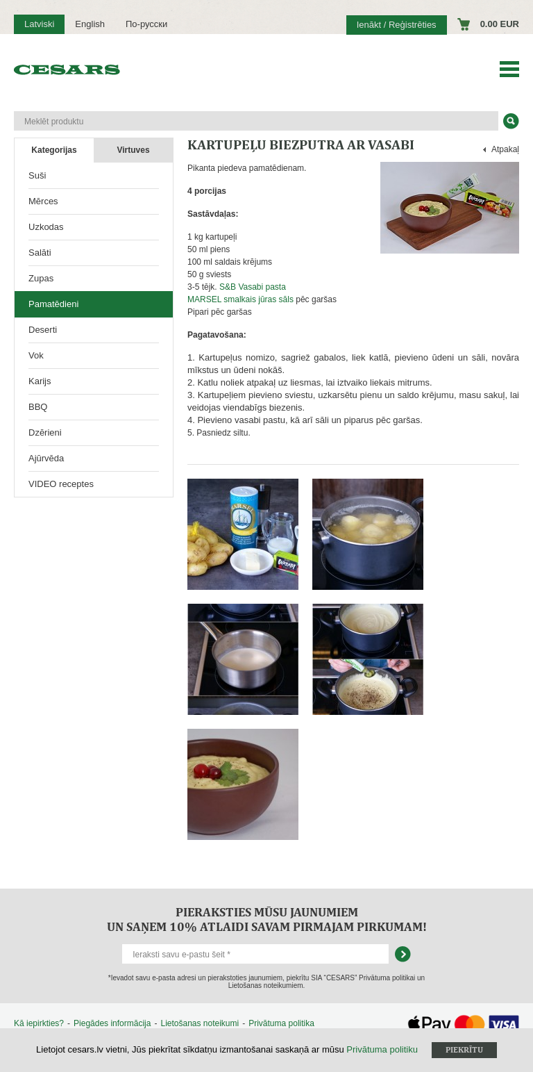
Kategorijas (53, 150)
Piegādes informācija (112, 1023)
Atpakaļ (505, 149)
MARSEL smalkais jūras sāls (240, 299)
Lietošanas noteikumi (199, 1023)
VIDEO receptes (61, 484)
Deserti (42, 329)
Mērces (43, 201)
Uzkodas (46, 227)
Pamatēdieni (53, 304)
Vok (36, 355)
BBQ (37, 407)
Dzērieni (45, 432)
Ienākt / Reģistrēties (397, 24)
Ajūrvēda (46, 458)
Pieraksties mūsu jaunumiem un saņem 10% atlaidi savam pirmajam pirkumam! (267, 919)
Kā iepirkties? (39, 1023)
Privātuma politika (281, 1023)
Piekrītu (464, 1050)
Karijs (39, 381)
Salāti (39, 252)
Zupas (40, 278)
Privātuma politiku (382, 1049)
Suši (37, 175)
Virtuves (133, 150)
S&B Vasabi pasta (252, 287)
